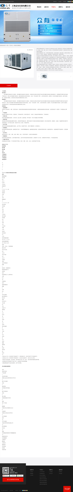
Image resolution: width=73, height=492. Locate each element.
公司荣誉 (31, 475)
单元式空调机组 (42, 475)
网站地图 (11, 490)
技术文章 (51, 473)
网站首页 (55, 1)
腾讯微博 (13, 475)
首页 (7, 45)
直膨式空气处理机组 (43, 478)
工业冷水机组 (42, 471)
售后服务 (60, 473)
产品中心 (53, 7)
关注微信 (20, 475)
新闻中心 (61, 7)
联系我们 (64, 1)
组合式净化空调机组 (43, 480)
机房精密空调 (42, 473)
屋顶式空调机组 (17, 45)
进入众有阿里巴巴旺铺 (13, 479)
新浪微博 (6, 475)
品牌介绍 (46, 7)
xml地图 (16, 490)
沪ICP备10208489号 (4, 490)
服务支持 (68, 7)
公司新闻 (51, 471)
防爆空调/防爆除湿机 (43, 484)
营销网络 (31, 473)
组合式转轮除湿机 (43, 477)
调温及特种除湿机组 (43, 482)
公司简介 (60, 1)
